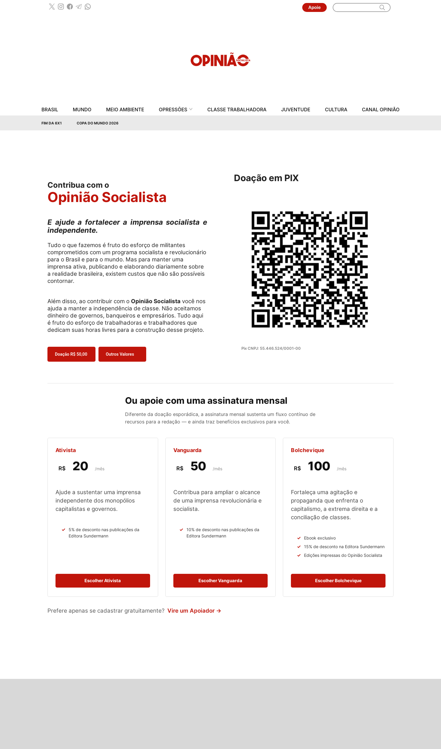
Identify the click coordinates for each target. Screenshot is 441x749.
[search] (382, 7)
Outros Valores (120, 354)
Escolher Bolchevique (338, 580)
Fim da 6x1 (51, 123)
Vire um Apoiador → (194, 610)
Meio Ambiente (125, 109)
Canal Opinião (381, 109)
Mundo (82, 109)
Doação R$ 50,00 (71, 354)
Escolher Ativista (102, 580)
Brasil (49, 109)
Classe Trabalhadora (236, 109)
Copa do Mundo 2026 (97, 123)
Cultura (336, 109)
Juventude (295, 109)
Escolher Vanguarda (220, 580)
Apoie (314, 7)
